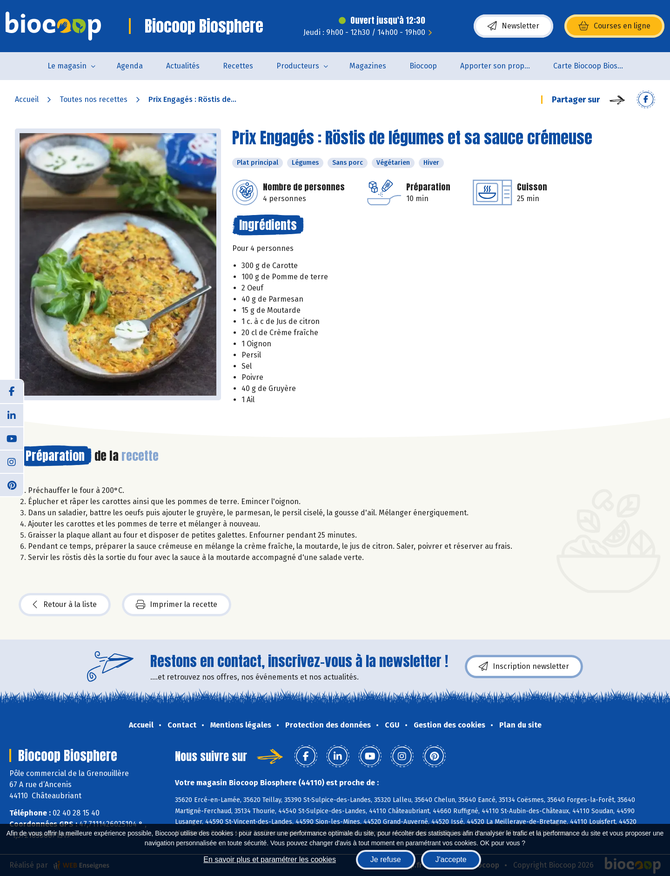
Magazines (367, 65)
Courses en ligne (614, 26)
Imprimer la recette (176, 604)
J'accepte (451, 859)
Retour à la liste (65, 604)
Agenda (130, 65)
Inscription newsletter (524, 666)
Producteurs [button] (297, 65)
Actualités (183, 65)
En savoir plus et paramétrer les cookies (269, 859)
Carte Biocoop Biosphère (594, 65)
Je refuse (385, 859)
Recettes (238, 65)
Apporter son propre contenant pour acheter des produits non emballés (501, 65)
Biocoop (423, 65)
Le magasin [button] (67, 65)
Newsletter (513, 26)
